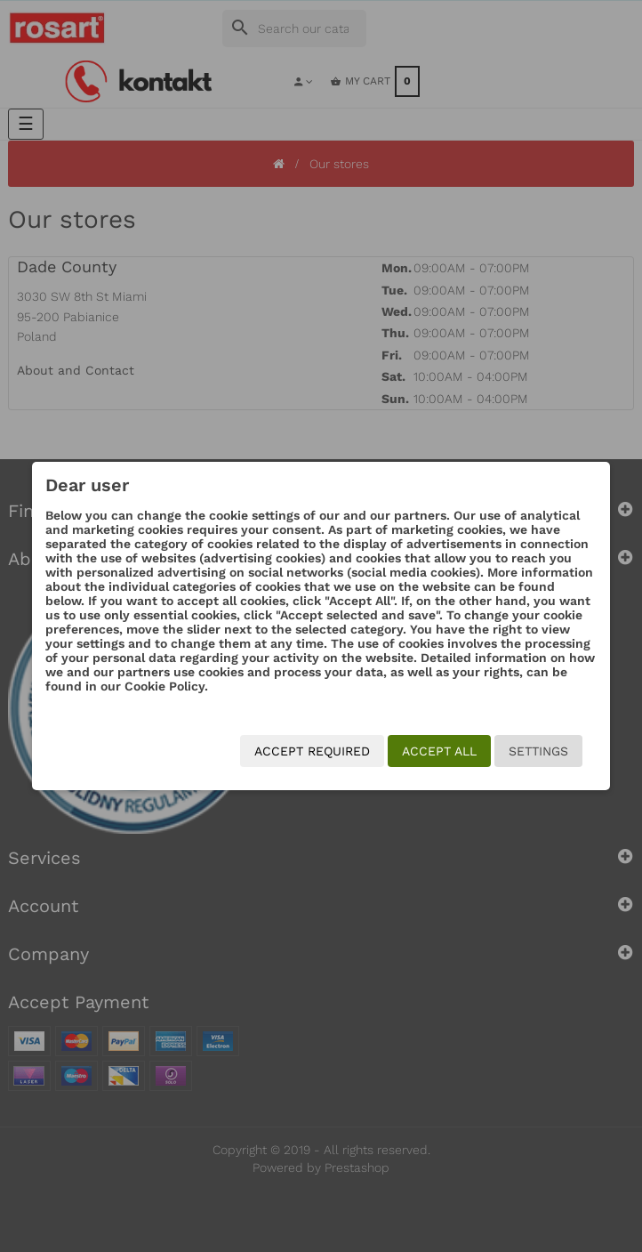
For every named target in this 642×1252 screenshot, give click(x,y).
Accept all (439, 751)
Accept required (312, 751)
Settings (538, 751)
